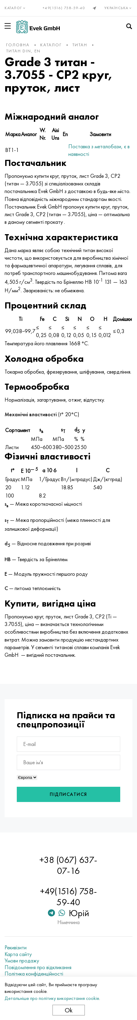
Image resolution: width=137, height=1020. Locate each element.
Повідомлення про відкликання (38, 967)
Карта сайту (18, 954)
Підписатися (68, 794)
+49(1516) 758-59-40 (64, 7)
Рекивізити (16, 947)
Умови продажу (22, 960)
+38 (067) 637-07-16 (68, 865)
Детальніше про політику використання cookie (52, 998)
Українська (118, 7)
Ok (69, 1010)
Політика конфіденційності (34, 973)
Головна (18, 44)
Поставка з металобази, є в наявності (99, 150)
